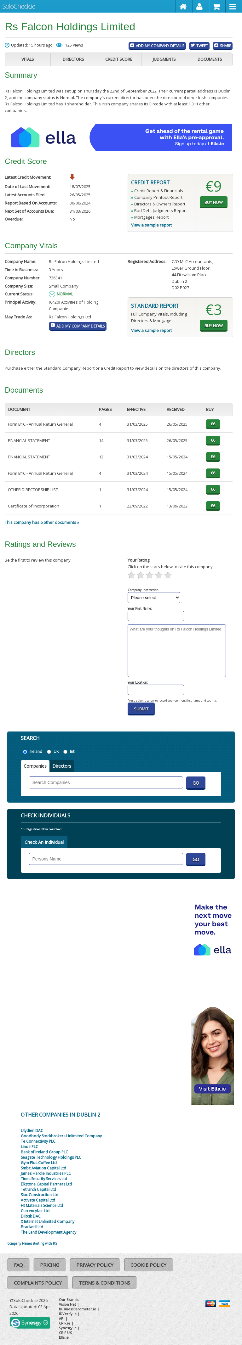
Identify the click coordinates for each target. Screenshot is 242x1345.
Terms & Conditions (104, 1283)
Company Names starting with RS (32, 1243)
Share (225, 45)
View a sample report (151, 225)
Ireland (36, 751)
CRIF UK (65, 1332)
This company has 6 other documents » (42, 522)
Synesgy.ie (68, 1327)
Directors (73, 59)
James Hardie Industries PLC (46, 1173)
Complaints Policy (38, 1283)
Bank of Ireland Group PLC (44, 1152)
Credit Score (118, 59)
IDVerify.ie (68, 1313)
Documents (210, 59)
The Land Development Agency (48, 1232)
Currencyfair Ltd (35, 1210)
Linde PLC (29, 1146)
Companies (35, 766)
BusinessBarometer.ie (77, 1309)
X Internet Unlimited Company (47, 1221)
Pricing (49, 1265)
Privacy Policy (94, 1265)
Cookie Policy (148, 1265)
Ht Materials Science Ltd (42, 1205)
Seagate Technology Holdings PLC (51, 1157)
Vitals (27, 59)
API (61, 1318)
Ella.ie (64, 1337)
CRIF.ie (64, 1323)
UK (56, 751)
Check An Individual (44, 842)
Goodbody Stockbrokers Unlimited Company (61, 1136)
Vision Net (67, 1304)
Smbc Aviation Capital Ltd (43, 1168)
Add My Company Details (160, 45)
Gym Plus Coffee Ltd (39, 1162)
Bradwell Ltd (32, 1227)
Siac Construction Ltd (39, 1194)
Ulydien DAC (32, 1130)
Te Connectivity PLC (38, 1141)
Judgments (164, 59)
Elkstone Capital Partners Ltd (46, 1184)
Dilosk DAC (31, 1216)
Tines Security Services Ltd (44, 1178)
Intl (72, 751)
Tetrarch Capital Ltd (38, 1189)
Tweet (202, 45)
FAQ (18, 1265)
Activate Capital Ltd (38, 1200)
